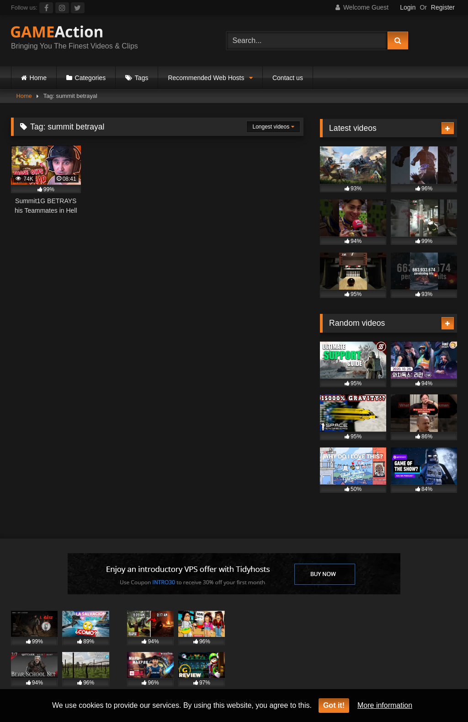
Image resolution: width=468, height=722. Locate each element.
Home (38, 77)
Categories (90, 77)
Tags (142, 77)
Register (443, 7)
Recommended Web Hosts (206, 77)
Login (407, 7)
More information (384, 705)
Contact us (287, 77)
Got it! (334, 705)
